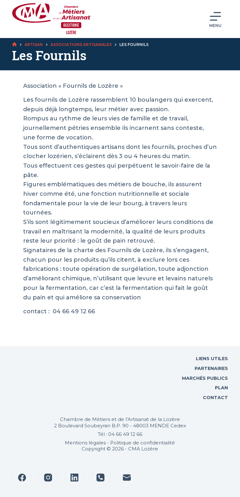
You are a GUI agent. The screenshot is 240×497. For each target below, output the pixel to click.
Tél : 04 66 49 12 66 (120, 434)
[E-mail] (127, 478)
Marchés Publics (205, 378)
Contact (215, 397)
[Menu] (215, 19)
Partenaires (211, 368)
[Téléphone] (100, 478)
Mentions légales (85, 443)
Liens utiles (211, 358)
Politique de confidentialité (142, 443)
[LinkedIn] (74, 478)
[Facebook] (22, 478)
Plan (221, 388)
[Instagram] (48, 478)
